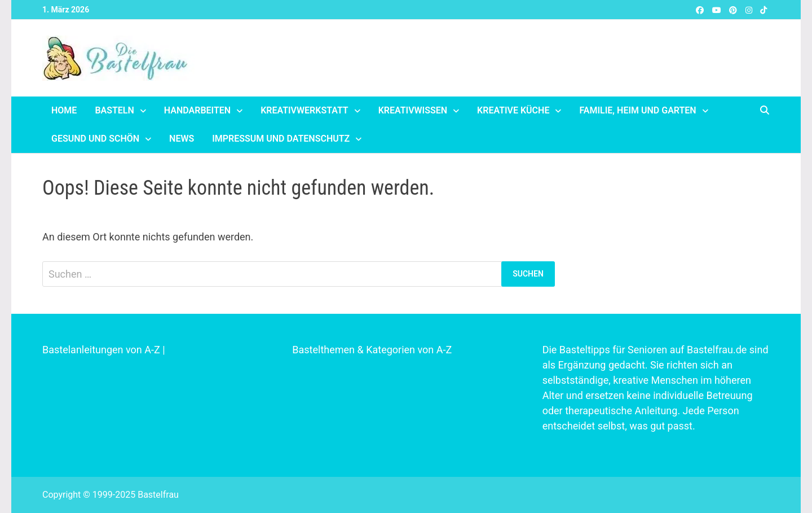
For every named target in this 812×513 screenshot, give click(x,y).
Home (64, 110)
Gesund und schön (95, 138)
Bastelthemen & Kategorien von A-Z (372, 350)
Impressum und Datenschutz (281, 138)
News (181, 138)
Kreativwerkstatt (304, 110)
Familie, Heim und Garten (637, 110)
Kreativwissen (412, 110)
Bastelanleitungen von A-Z (101, 350)
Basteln (114, 110)
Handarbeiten (197, 110)
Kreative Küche (513, 110)
